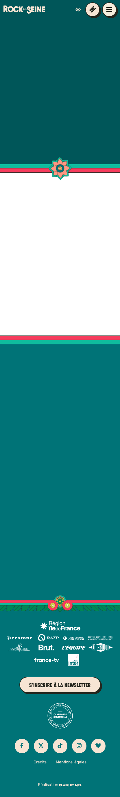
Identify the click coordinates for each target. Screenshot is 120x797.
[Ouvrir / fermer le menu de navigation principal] (109, 9)
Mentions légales (71, 762)
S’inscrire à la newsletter (60, 685)
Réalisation (60, 785)
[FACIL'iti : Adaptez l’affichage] (79, 9)
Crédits (40, 762)
